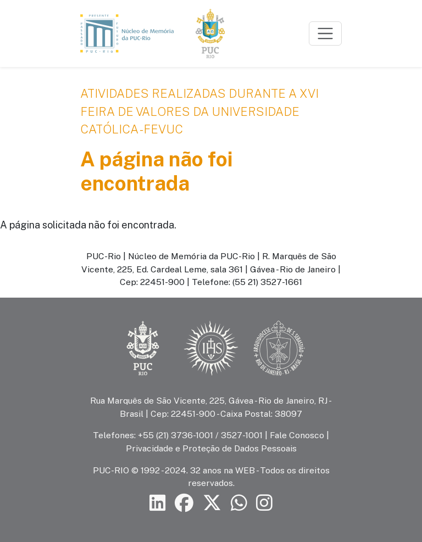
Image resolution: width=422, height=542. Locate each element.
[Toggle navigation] (325, 33)
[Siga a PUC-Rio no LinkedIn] (157, 502)
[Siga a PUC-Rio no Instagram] (264, 502)
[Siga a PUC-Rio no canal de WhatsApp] (239, 502)
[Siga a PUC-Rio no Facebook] (184, 502)
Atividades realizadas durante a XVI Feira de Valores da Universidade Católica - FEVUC (199, 111)
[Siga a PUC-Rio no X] (212, 502)
